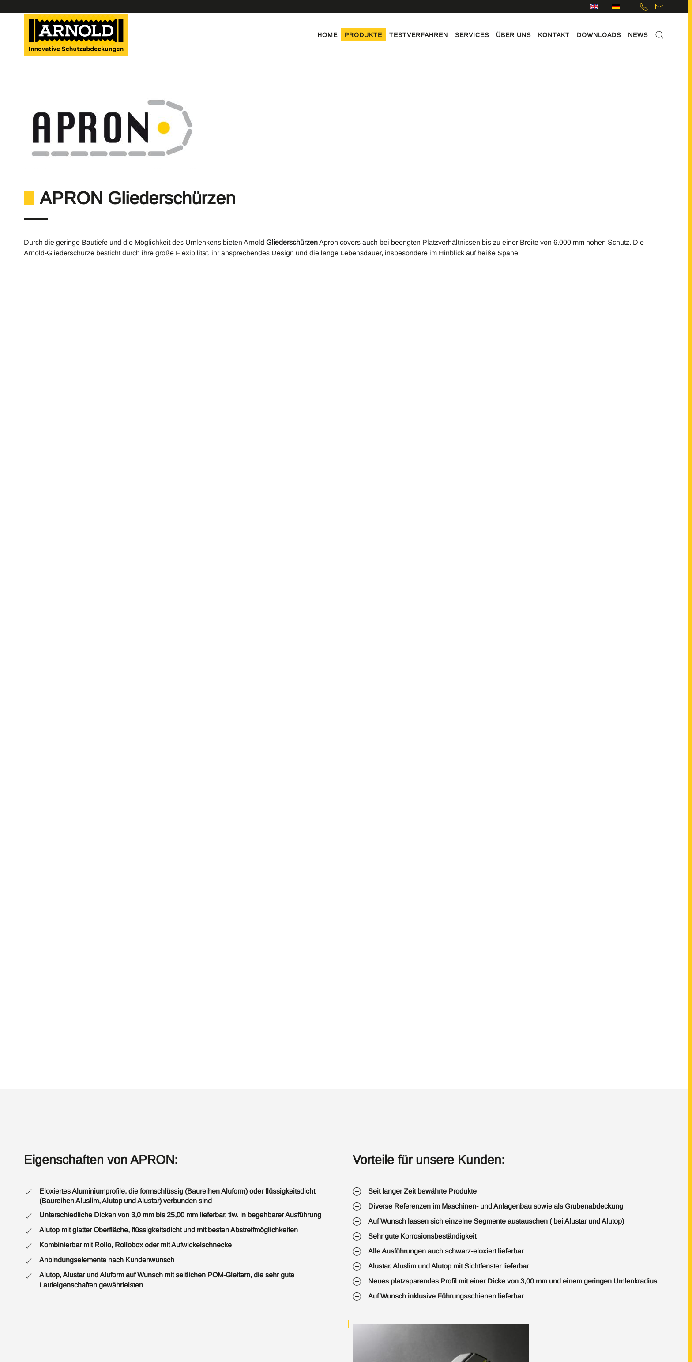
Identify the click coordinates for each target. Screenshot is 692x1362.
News (638, 34)
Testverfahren (418, 34)
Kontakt (554, 34)
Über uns (513, 34)
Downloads (599, 34)
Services (472, 34)
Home (327, 34)
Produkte (363, 34)
